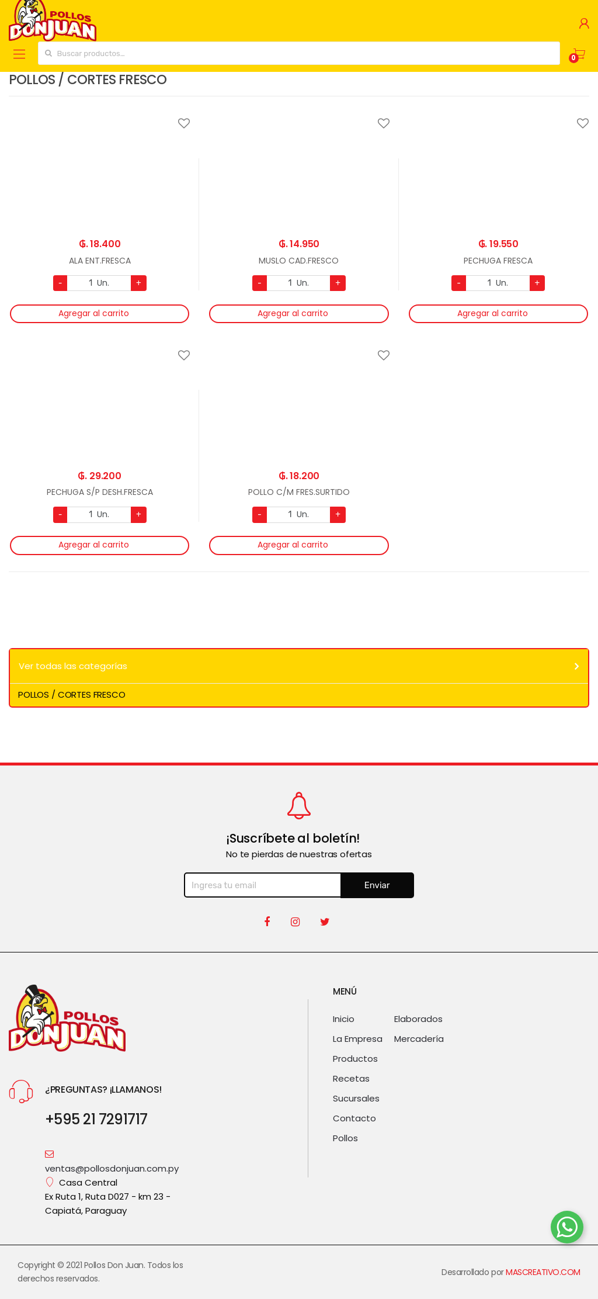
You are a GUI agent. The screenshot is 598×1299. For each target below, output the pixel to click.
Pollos (345, 1138)
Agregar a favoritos (99, 116)
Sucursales (356, 1098)
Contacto (354, 1118)
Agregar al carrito (93, 313)
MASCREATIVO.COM (543, 1272)
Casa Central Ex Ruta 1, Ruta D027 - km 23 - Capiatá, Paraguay (108, 1196)
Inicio (343, 1019)
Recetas (351, 1078)
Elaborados (418, 1019)
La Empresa (358, 1039)
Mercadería (419, 1039)
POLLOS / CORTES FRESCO (72, 694)
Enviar (377, 885)
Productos (355, 1059)
